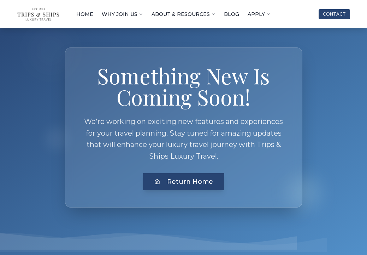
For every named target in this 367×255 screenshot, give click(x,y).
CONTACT (334, 14)
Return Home (183, 182)
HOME (84, 14)
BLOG (231, 14)
